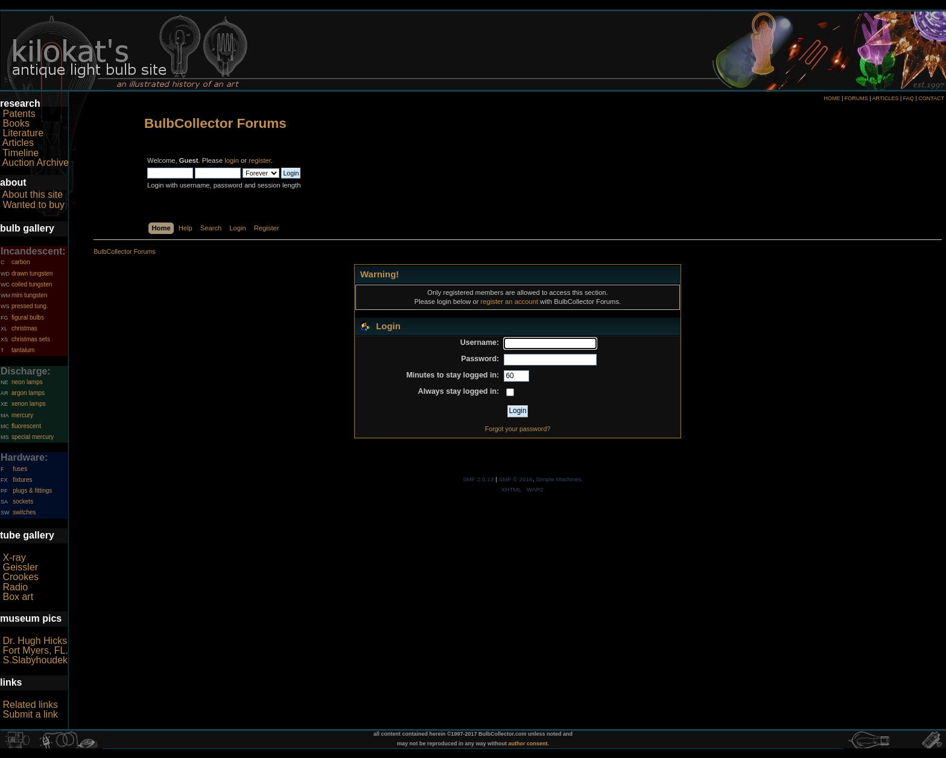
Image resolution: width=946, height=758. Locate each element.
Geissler (20, 567)
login (231, 160)
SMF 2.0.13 (478, 479)
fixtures (22, 479)
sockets (23, 501)
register (260, 160)
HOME (832, 98)
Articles (18, 142)
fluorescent (26, 426)
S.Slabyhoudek (35, 660)
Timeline (20, 153)
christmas (24, 328)
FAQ (908, 98)
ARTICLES (885, 98)
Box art (17, 597)
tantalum (22, 350)
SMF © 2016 (516, 479)
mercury (22, 415)
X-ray (13, 557)
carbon (20, 262)
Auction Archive (35, 162)
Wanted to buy (33, 205)
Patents (18, 114)
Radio (15, 587)
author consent (528, 744)
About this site (32, 194)
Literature (22, 133)
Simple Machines (559, 479)
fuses (20, 469)
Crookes (20, 577)
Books (15, 123)
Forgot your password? (517, 428)
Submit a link (30, 714)
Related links (30, 705)
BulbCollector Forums (215, 123)
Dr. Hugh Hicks (34, 641)
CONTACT (931, 98)
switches (24, 512)
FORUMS (856, 98)
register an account (509, 301)
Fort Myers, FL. (35, 650)
